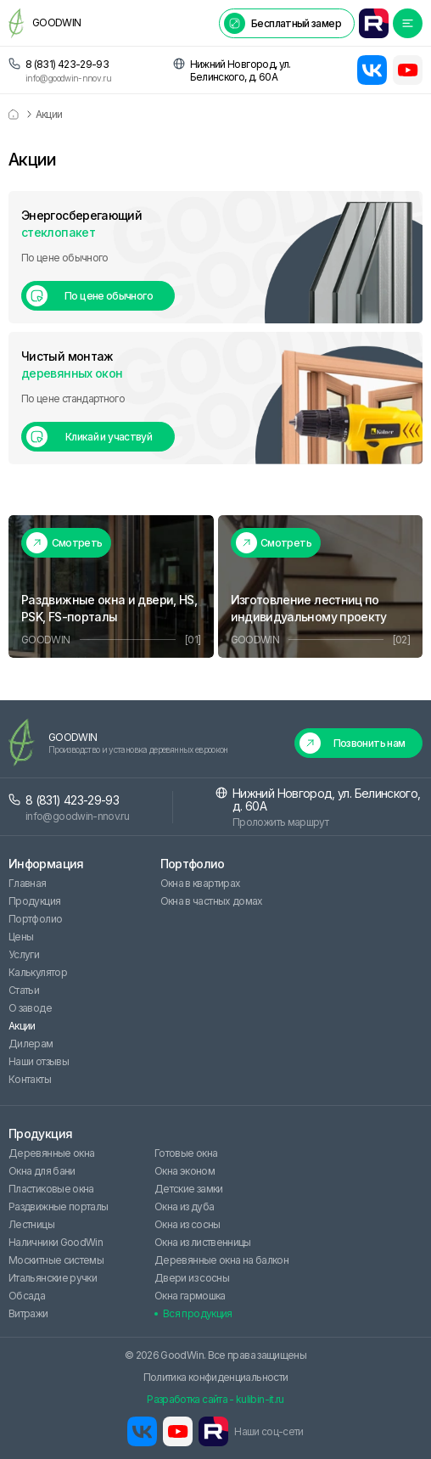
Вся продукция (197, 1313)
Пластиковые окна (51, 1188)
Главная (27, 883)
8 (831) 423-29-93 (67, 64)
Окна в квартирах (200, 883)
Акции (22, 1025)
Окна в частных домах (211, 901)
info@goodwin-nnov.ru (68, 78)
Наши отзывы (38, 1061)
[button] (287, 23)
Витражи (28, 1313)
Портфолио (35, 918)
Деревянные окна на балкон (221, 1260)
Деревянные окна (51, 1153)
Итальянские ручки (52, 1277)
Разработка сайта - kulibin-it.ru (215, 1399)
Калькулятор (37, 972)
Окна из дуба (184, 1206)
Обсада (26, 1295)
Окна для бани (42, 1171)
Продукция (34, 901)
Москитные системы (56, 1260)
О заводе (30, 1008)
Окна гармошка (190, 1295)
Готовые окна (185, 1153)
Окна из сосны (187, 1224)
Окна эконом (184, 1171)
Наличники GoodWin (55, 1242)
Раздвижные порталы (58, 1206)
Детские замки (188, 1188)
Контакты (29, 1079)
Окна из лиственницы (202, 1242)
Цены (20, 936)
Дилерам (30, 1043)
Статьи (23, 990)
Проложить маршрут (280, 822)
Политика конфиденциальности (215, 1377)
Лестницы (31, 1224)
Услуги (23, 954)
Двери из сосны (191, 1277)
